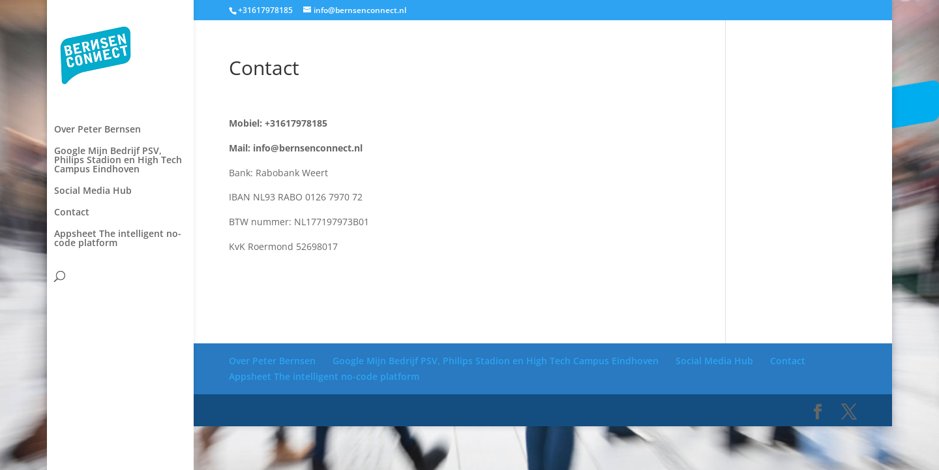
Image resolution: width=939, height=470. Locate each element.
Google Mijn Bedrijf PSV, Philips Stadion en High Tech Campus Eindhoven (118, 83)
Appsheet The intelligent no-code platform (117, 162)
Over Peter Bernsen (97, 53)
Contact (71, 136)
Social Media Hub (93, 114)
